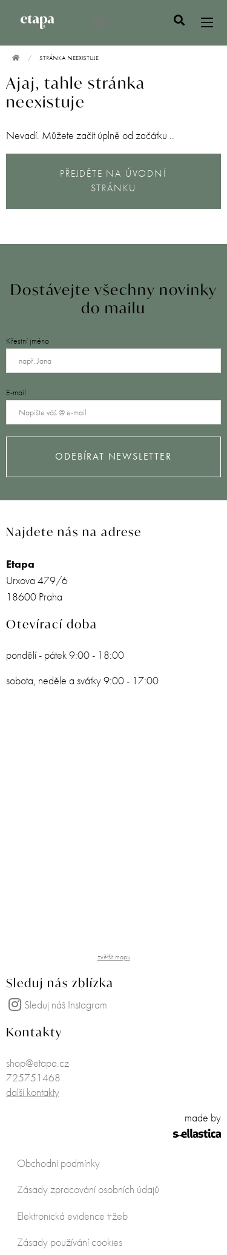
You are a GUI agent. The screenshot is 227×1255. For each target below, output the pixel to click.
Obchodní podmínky (58, 1163)
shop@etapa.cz (37, 1063)
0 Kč (110, 20)
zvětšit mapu (113, 957)
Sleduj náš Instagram (56, 1005)
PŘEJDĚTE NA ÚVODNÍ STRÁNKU (113, 181)
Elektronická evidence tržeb (72, 1216)
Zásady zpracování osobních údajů (88, 1189)
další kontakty (32, 1092)
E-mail (16, 392)
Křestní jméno (27, 340)
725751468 (33, 1077)
